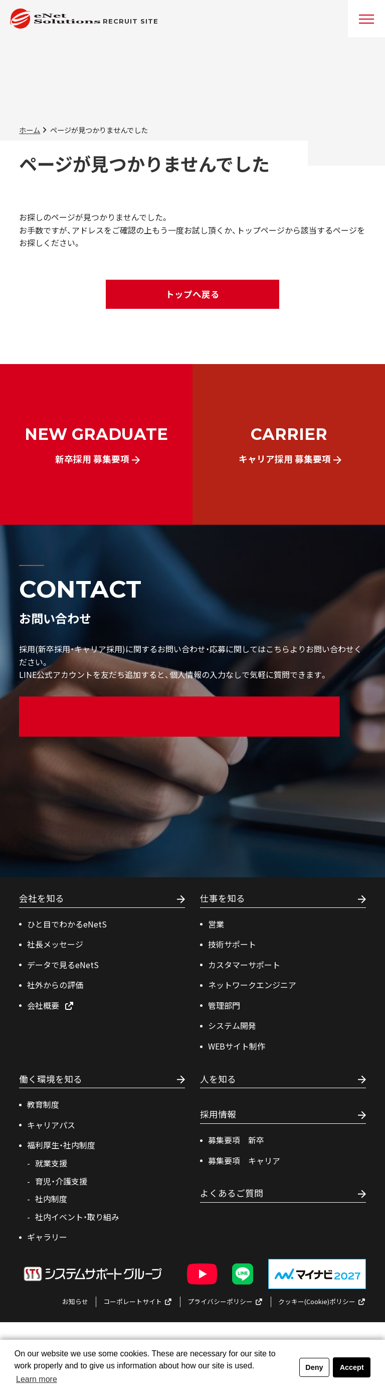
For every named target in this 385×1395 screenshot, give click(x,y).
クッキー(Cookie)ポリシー (322, 1301)
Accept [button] (352, 1367)
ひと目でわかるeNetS (67, 923)
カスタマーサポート (244, 964)
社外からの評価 (55, 984)
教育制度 (43, 1104)
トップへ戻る (192, 294)
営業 (216, 923)
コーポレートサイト (137, 1301)
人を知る (218, 1079)
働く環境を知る (50, 1079)
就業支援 (51, 1163)
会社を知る (41, 898)
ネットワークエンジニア (252, 984)
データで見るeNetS (63, 964)
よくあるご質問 (231, 1193)
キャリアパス (51, 1124)
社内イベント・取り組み (77, 1216)
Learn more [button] (36, 1379)
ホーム (29, 130)
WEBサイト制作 (236, 1046)
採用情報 (218, 1114)
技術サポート (232, 944)
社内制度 (51, 1198)
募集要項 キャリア (244, 1160)
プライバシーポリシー (225, 1301)
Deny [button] (314, 1367)
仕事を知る (222, 898)
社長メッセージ (55, 944)
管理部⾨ (224, 1005)
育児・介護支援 (61, 1181)
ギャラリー (47, 1236)
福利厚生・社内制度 (61, 1144)
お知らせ (75, 1301)
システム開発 (232, 1025)
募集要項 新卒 (236, 1139)
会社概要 (50, 1005)
